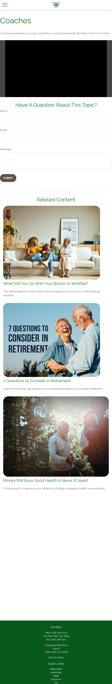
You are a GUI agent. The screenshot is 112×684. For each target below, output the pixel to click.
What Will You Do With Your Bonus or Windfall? (45, 283)
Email (3, 130)
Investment (56, 672)
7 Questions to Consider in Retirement (37, 380)
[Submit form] (8, 178)
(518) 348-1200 (59, 632)
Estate (56, 676)
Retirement (56, 669)
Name (3, 111)
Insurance (56, 679)
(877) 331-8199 (61, 636)
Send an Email (56, 657)
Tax (56, 682)
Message (5, 149)
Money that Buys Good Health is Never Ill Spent (45, 480)
